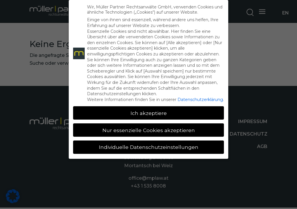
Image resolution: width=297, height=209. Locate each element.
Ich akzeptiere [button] (149, 113)
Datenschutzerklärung (200, 99)
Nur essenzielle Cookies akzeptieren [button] (148, 130)
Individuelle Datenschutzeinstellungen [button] (148, 147)
